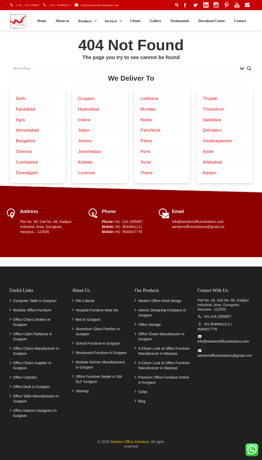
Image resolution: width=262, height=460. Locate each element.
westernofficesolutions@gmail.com (199, 227)
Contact (240, 21)
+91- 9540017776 (128, 232)
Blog (141, 401)
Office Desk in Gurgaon (31, 387)
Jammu (85, 141)
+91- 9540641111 (128, 227)
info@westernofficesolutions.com (103, 5)
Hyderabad (88, 109)
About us (62, 21)
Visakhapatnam (217, 141)
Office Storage (149, 325)
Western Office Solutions (129, 442)
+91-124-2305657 (214, 316)
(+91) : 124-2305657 (27, 5)
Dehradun (212, 130)
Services (113, 21)
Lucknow (86, 173)
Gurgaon (86, 98)
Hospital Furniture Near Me (97, 310)
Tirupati (210, 98)
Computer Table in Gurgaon (35, 301)
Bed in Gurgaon (88, 319)
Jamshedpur (90, 151)
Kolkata (85, 162)
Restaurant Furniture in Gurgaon (101, 353)
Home (41, 21)
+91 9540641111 (213, 324)
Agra (20, 120)
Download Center (211, 21)
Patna (146, 141)
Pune (145, 151)
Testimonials (179, 21)
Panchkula (150, 130)
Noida (146, 120)
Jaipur (84, 130)
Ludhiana (149, 98)
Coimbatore (27, 162)
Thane (146, 173)
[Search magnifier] (249, 68)
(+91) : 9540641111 (60, 5)
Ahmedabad (27, 130)
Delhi (21, 98)
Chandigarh (27, 173)
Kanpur (210, 173)
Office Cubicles (25, 377)
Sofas (142, 392)
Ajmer (208, 151)
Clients (135, 21)
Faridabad (25, 109)
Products (87, 21)
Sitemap (82, 391)
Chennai (24, 151)
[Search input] (125, 68)
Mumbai (148, 109)
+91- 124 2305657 (128, 222)
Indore (84, 120)
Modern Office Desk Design (160, 301)
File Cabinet (85, 301)
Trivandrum (213, 109)
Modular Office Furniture (32, 310)
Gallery (155, 21)
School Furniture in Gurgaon (98, 343)
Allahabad (212, 162)
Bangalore (25, 141)
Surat (145, 162)
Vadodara (212, 120)
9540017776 (207, 329)
